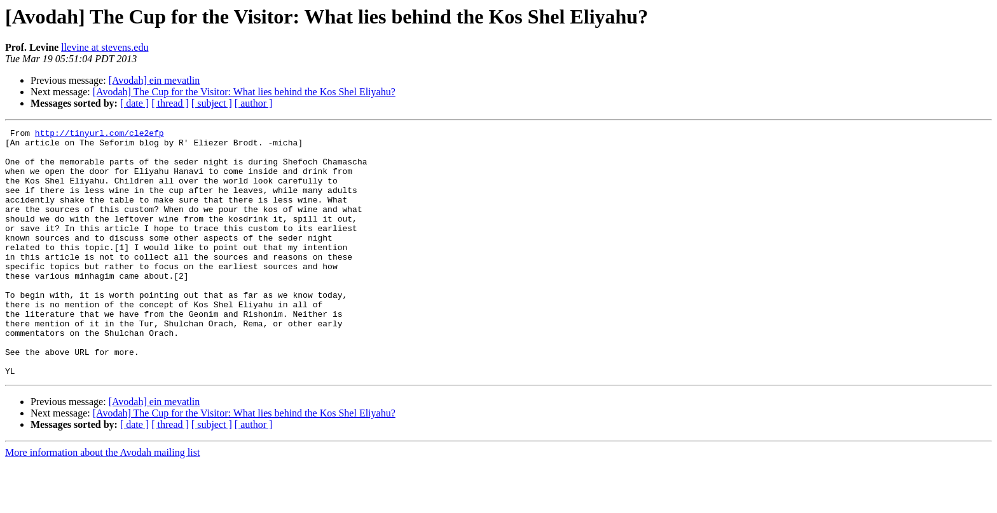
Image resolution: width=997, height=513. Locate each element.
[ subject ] (211, 103)
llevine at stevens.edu (104, 47)
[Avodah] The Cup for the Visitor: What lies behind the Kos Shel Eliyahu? (244, 91)
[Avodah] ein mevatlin (154, 80)
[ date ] (134, 103)
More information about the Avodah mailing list (102, 501)
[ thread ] (170, 103)
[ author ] (254, 103)
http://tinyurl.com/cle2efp (99, 134)
